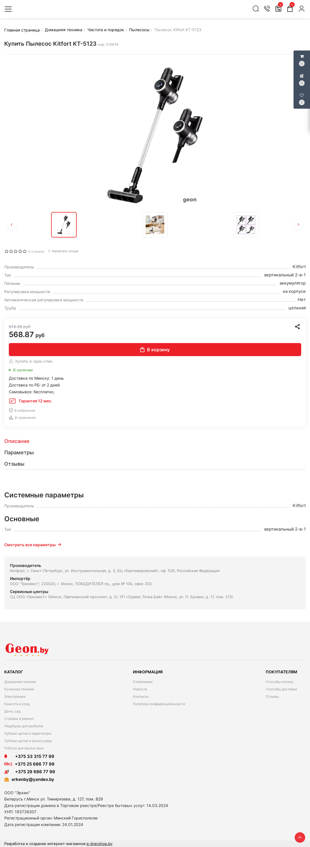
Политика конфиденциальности (159, 704)
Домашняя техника (20, 682)
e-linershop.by (99, 843)
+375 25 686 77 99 (35, 764)
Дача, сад (12, 711)
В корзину (155, 349)
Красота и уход (17, 704)
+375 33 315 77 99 (29, 756)
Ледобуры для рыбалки (23, 726)
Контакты (140, 696)
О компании (142, 682)
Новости (140, 689)
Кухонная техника (19, 689)
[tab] (155, 441)
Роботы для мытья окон (24, 748)
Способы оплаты (280, 682)
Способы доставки (281, 689)
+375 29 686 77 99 (29, 771)
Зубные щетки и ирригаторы (27, 733)
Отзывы (272, 696)
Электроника (15, 696)
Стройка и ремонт (19, 718)
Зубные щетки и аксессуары (28, 741)
